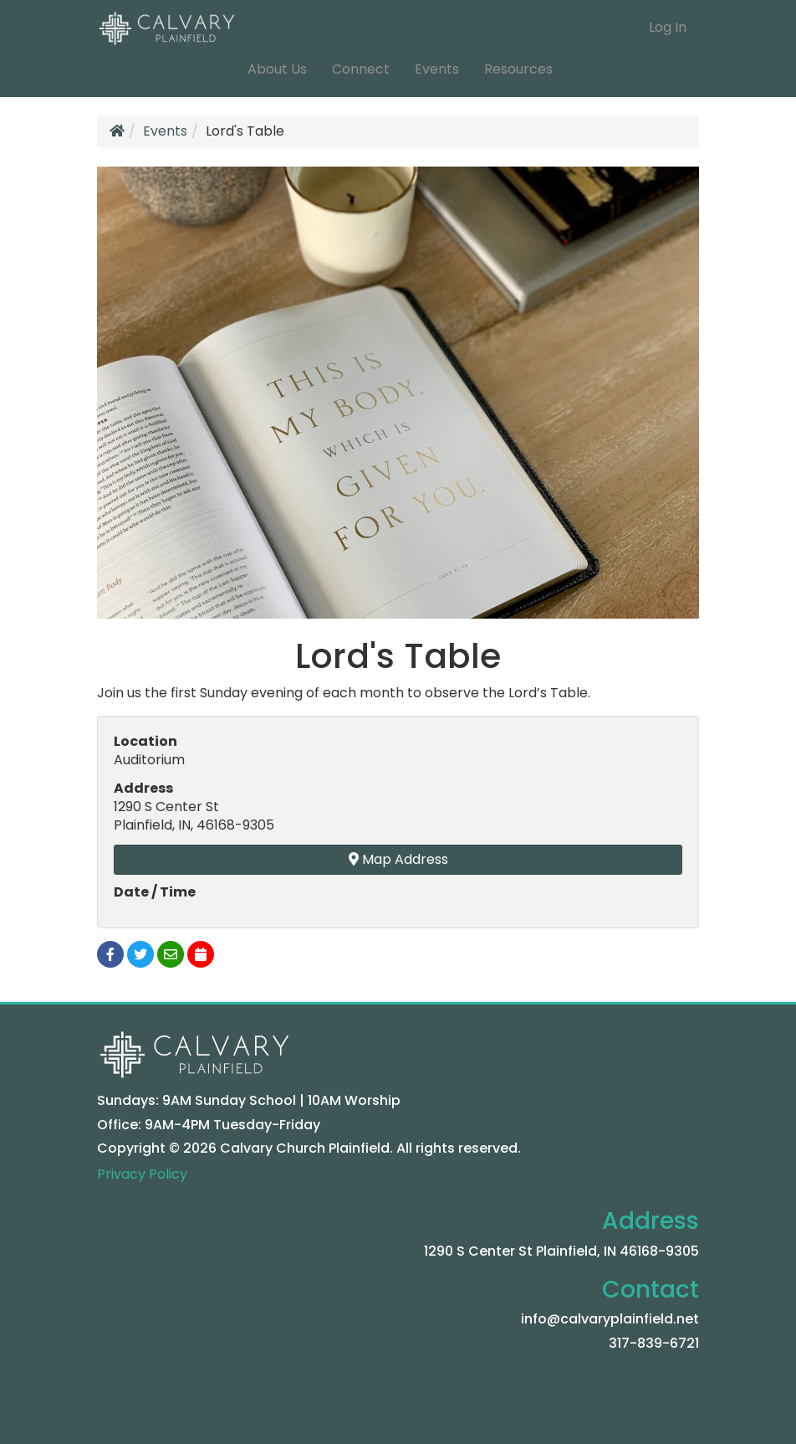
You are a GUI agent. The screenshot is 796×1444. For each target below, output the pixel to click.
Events (437, 69)
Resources (518, 69)
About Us (277, 69)
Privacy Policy (142, 1174)
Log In (667, 27)
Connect (361, 69)
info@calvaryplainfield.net (610, 1318)
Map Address (398, 859)
